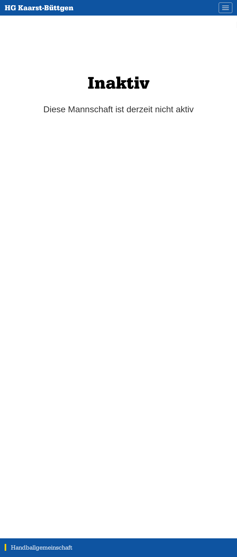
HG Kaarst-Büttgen (39, 7)
